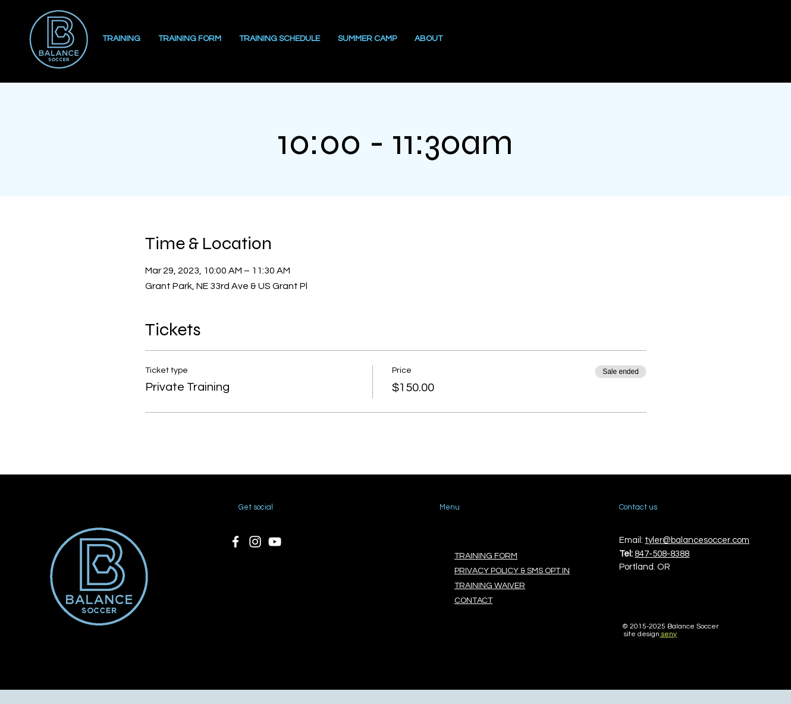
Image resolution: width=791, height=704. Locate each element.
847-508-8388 (662, 553)
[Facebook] (235, 541)
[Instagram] (255, 541)
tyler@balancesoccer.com (697, 540)
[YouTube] (274, 541)
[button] (428, 39)
